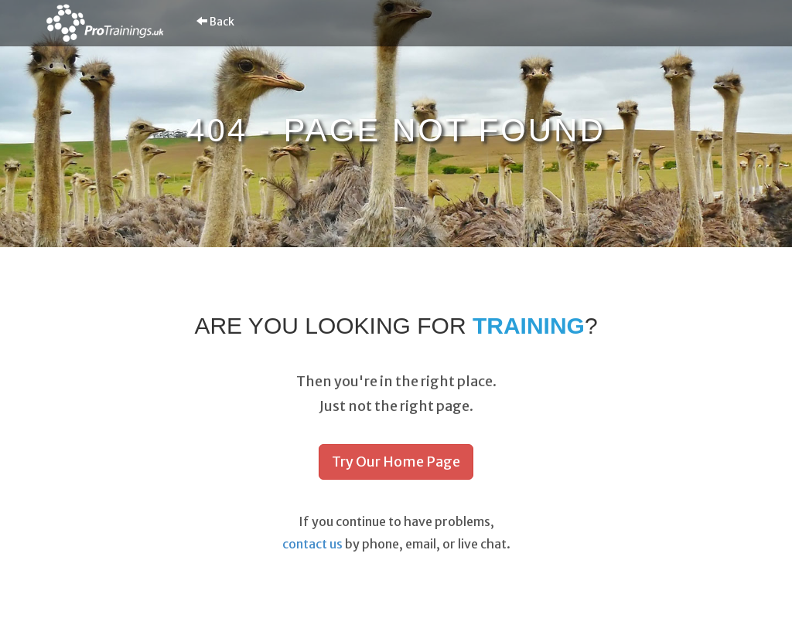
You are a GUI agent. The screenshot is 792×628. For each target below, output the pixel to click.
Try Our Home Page (396, 461)
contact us (312, 544)
